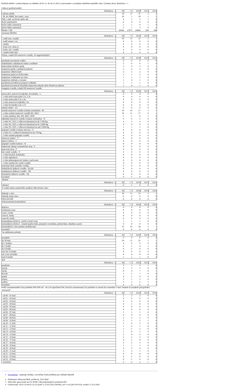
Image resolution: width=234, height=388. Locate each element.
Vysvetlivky (13, 374)
